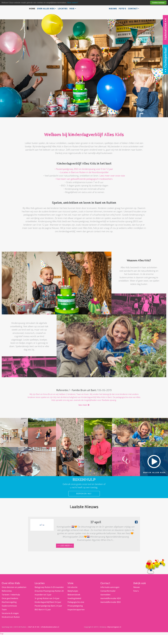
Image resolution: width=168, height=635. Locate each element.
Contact (133, 8)
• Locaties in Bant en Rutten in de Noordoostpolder (84, 172)
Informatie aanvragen (109, 587)
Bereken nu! (84, 493)
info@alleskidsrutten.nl (50, 627)
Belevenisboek (74, 594)
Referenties (7, 591)
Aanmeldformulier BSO (110, 602)
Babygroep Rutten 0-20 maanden (49, 587)
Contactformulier (108, 591)
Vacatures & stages (10, 613)
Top (1, 633)
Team (4, 609)
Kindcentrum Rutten (11, 617)
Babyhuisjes (73, 591)
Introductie (72, 587)
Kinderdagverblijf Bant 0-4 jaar (48, 602)
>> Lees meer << (64, 545)
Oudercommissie (9, 606)
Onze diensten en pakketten (14, 587)
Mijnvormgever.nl (114, 627)
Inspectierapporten (76, 609)
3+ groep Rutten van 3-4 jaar (47, 598)
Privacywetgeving (75, 606)
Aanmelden (105, 594)
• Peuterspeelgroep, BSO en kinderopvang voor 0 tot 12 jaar (83, 169)
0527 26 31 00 (33, 627)
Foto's (122, 8)
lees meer (84, 405)
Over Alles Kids (46, 8)
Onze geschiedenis (10, 598)
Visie (71, 8)
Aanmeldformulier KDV (110, 598)
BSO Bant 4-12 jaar (43, 609)
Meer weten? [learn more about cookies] (72, 3)
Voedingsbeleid (74, 598)
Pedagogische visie (76, 602)
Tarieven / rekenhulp (11, 594)
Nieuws (113, 8)
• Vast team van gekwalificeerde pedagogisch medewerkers (84, 178)
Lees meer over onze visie (112, 175)
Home (32, 8)
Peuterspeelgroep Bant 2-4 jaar (48, 606)
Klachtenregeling (9, 602)
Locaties (63, 8)
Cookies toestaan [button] (158, 2)
